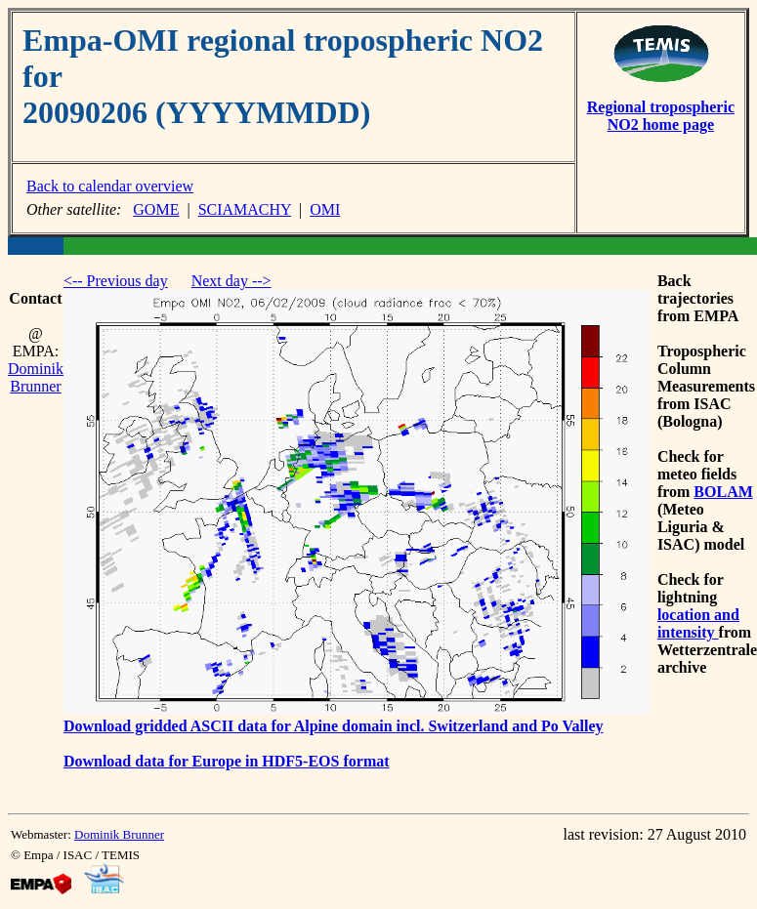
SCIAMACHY (244, 209)
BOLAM (723, 491)
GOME (156, 209)
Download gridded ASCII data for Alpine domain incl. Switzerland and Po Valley (333, 726)
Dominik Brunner (35, 377)
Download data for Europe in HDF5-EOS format (226, 761)
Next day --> (231, 280)
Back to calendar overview (109, 186)
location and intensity (698, 623)
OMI (325, 209)
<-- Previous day (115, 280)
